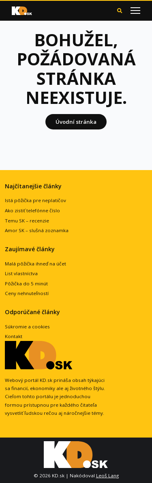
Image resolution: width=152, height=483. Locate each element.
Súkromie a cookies (27, 326)
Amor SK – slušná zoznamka (37, 230)
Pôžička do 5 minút (26, 283)
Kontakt (13, 336)
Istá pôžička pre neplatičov (35, 200)
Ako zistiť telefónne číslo (32, 210)
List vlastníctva (21, 273)
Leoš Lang (107, 475)
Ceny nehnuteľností (27, 293)
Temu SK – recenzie (27, 221)
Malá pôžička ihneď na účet (35, 264)
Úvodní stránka (76, 121)
